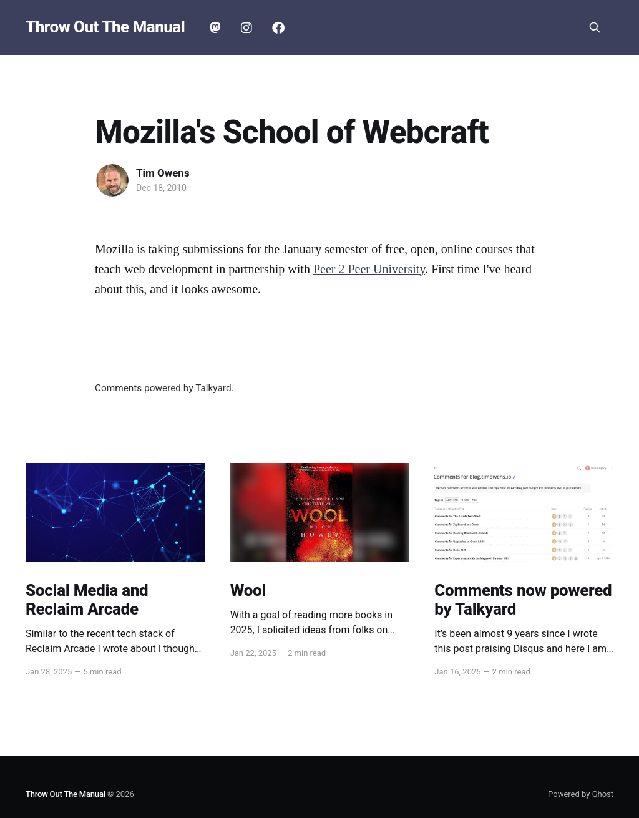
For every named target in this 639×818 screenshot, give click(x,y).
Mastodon (215, 28)
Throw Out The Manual (105, 27)
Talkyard (213, 388)
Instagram (246, 28)
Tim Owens (163, 173)
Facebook (278, 28)
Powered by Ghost (580, 794)
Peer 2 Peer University (369, 269)
